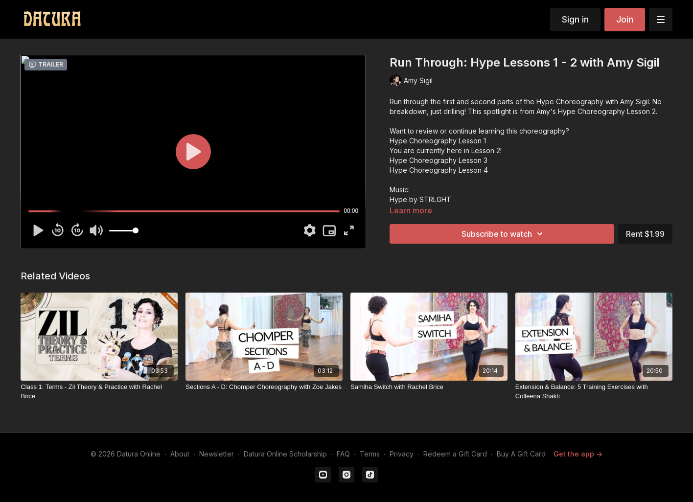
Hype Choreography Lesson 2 (607, 111)
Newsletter (216, 454)
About (179, 454)
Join (624, 19)
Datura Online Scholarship (285, 454)
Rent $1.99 (645, 234)
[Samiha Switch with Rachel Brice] (429, 387)
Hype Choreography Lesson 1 (438, 141)
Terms (370, 454)
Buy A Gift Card (521, 454)
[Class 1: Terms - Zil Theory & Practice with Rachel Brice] (99, 391)
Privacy (402, 454)
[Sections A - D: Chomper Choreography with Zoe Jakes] (264, 387)
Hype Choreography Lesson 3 (438, 160)
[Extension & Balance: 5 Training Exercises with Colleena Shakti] (593, 391)
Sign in (575, 19)
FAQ (343, 454)
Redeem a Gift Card (455, 454)
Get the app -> (578, 454)
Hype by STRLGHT (420, 199)
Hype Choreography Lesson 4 (439, 170)
